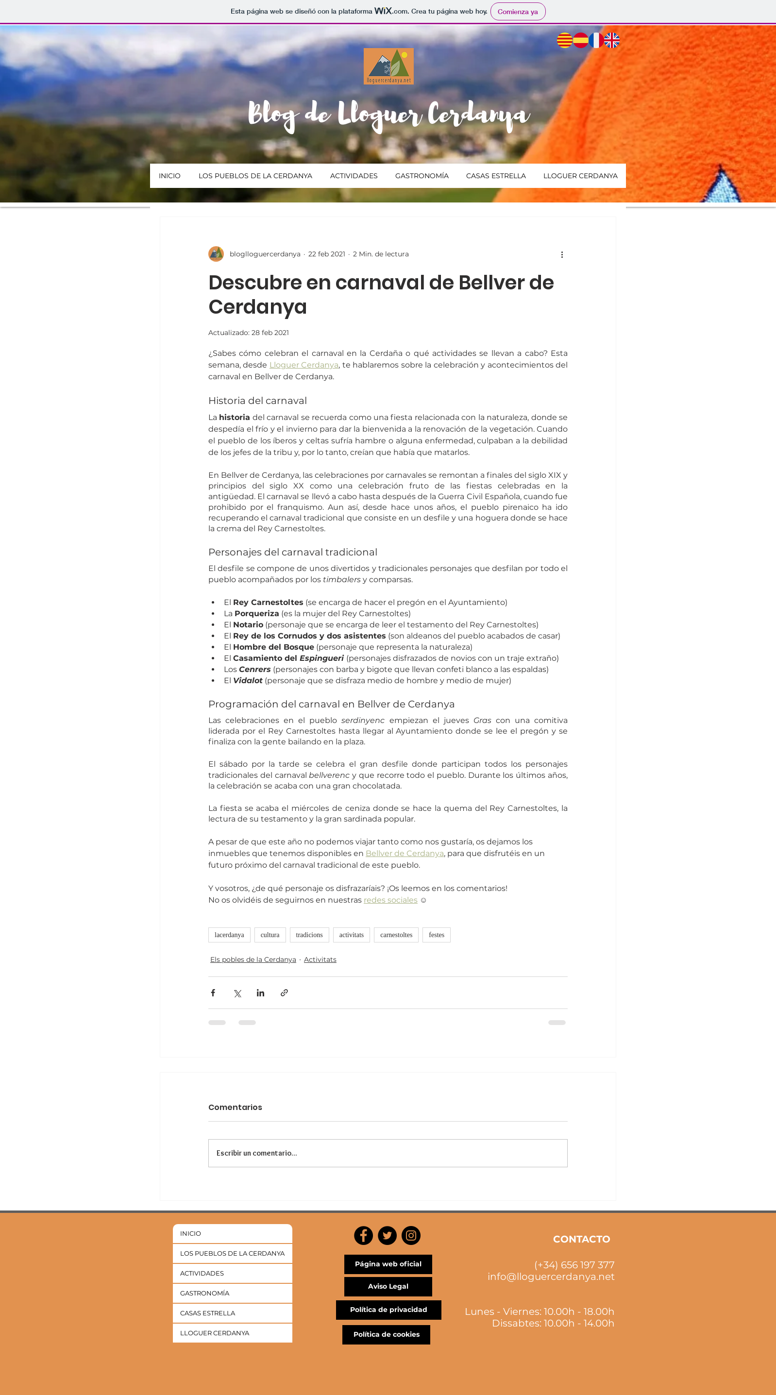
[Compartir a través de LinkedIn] (260, 992)
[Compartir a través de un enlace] (284, 992)
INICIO (190, 1233)
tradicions (309, 935)
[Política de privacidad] (388, 1310)
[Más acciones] (562, 254)
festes (436, 935)
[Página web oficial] (388, 1264)
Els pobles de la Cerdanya (253, 959)
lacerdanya (229, 935)
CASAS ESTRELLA (207, 1313)
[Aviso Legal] (388, 1286)
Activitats (320, 959)
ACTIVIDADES (202, 1273)
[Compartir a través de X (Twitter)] (236, 992)
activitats (351, 935)
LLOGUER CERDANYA (214, 1333)
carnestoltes (396, 935)
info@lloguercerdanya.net (551, 1276)
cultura (270, 935)
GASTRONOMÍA (204, 1293)
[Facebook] (363, 1235)
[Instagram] (411, 1235)
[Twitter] (387, 1235)
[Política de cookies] (386, 1335)
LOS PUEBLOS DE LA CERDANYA (232, 1253)
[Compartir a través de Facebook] (213, 992)
